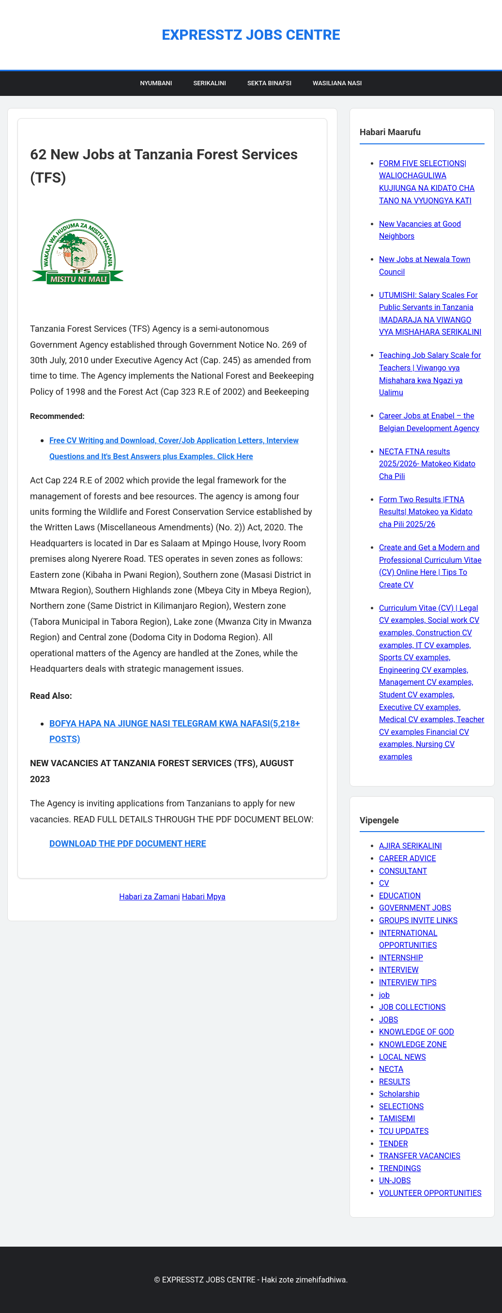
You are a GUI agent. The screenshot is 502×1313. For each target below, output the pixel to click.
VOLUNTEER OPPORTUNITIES (430, 1193)
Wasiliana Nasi (337, 83)
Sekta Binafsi (269, 83)
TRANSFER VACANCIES (419, 1155)
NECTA (391, 1069)
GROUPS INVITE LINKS (418, 920)
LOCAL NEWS (402, 1057)
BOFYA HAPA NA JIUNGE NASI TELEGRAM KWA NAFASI (159, 723)
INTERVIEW (399, 969)
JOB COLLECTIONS (412, 1007)
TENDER (393, 1143)
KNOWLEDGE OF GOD (416, 1031)
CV (384, 883)
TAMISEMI (397, 1118)
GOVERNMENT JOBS (415, 907)
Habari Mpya (204, 896)
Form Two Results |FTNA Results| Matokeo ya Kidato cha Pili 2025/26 (425, 512)
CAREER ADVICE (407, 858)
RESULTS (394, 1081)
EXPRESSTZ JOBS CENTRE (251, 34)
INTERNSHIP (401, 957)
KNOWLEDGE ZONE (413, 1044)
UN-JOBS (395, 1180)
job (384, 995)
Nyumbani (156, 83)
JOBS (388, 1019)
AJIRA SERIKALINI (410, 845)
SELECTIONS (401, 1106)
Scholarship (399, 1093)
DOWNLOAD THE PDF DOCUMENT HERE (127, 843)
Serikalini (209, 83)
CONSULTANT (403, 871)
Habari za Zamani (149, 896)
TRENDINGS (400, 1168)
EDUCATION (400, 895)
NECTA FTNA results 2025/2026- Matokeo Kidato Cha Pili (427, 464)
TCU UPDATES (403, 1131)
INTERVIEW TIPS (408, 982)
